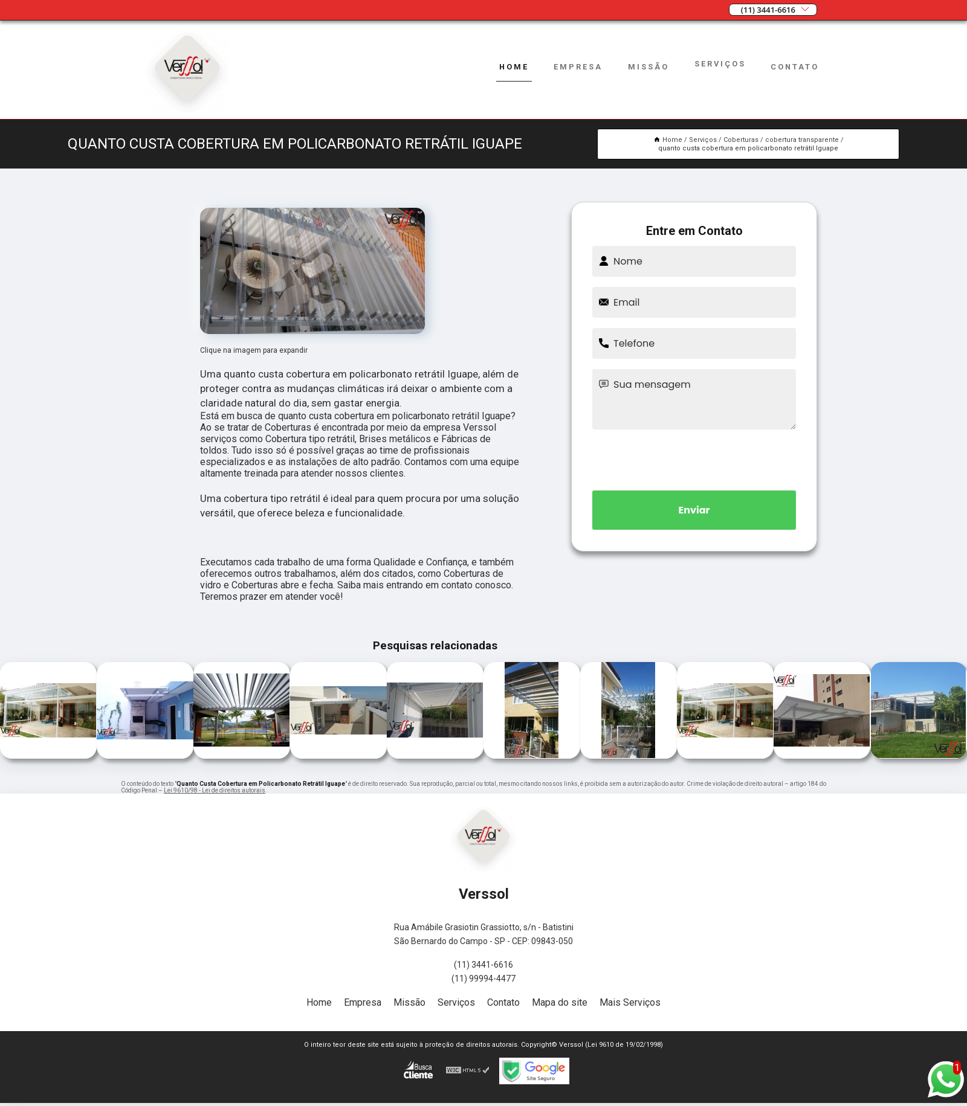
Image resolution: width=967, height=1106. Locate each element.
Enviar (694, 510)
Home (514, 66)
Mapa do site (559, 1002)
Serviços (720, 63)
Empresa (578, 66)
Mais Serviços (630, 1002)
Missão (648, 66)
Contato (795, 66)
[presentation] (694, 457)
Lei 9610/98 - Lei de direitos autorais (214, 790)
